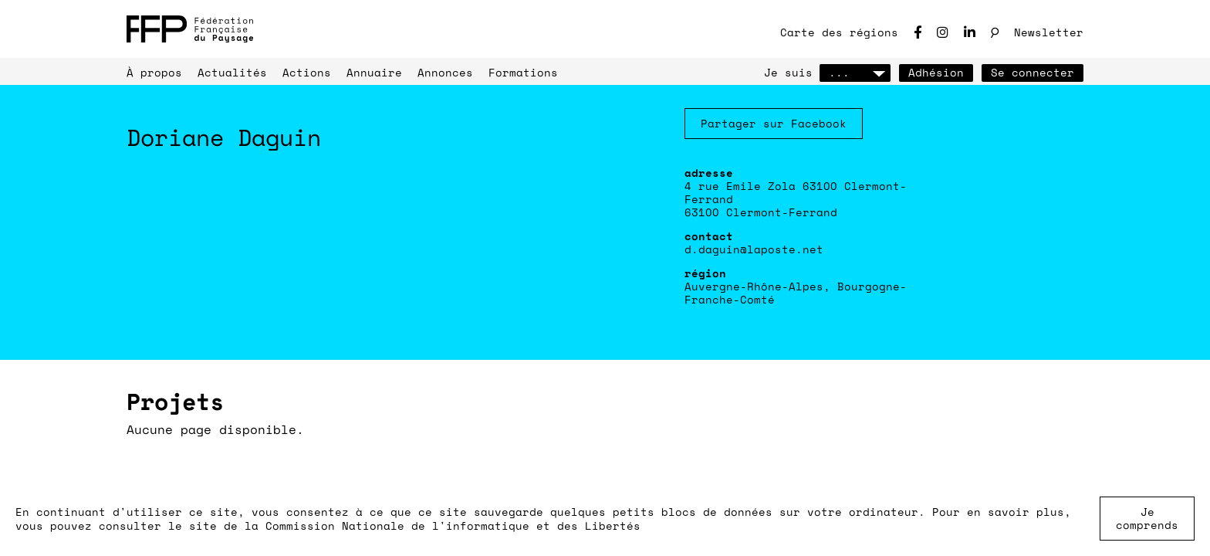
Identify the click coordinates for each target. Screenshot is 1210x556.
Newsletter (1048, 32)
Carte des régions (839, 32)
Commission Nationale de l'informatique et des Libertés (452, 525)
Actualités (232, 72)
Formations (523, 72)
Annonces (445, 72)
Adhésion (936, 72)
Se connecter (1032, 72)
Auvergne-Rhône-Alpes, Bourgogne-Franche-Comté (795, 292)
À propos (154, 72)
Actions (306, 72)
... (855, 72)
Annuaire (374, 72)
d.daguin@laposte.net (753, 249)
